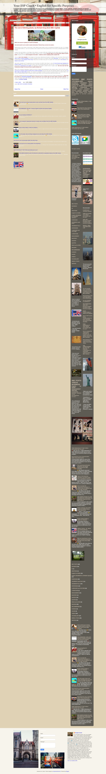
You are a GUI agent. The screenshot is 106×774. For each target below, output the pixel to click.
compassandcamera (57, 771)
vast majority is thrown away (27, 59)
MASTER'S (74, 95)
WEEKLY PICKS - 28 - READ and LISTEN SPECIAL (84, 529)
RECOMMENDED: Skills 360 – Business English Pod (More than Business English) (35, 108)
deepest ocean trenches (19, 60)
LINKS (52, 14)
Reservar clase (82, 43)
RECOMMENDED (75, 93)
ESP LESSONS (30, 14)
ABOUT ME (22, 14)
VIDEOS (57, 14)
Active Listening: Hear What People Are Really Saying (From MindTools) (84, 509)
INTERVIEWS (78, 91)
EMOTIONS (84, 93)
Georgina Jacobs (76, 148)
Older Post (65, 89)
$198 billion (56, 58)
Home (16, 14)
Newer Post (17, 89)
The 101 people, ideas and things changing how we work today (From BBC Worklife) (35, 134)
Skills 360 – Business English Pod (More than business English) (87, 221)
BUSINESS (46, 14)
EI (80, 93)
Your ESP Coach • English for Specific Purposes (44, 5)
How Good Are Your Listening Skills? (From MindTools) (29, 143)
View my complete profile (72, 760)
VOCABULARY (77, 81)
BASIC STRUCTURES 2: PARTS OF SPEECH (28, 127)
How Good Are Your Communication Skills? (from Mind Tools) (25, 140)
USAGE (85, 92)
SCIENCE (90, 91)
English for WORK (77, 86)
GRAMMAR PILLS (86, 83)
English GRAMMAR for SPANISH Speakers (76, 216)
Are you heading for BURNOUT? (25, 114)
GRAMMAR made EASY (77, 581)
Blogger (67, 771)
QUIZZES (85, 91)
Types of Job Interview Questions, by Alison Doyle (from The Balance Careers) (84, 477)
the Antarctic (63, 59)
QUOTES (90, 92)
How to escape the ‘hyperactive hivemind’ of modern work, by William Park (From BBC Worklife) (37, 121)
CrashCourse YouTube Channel (87, 210)
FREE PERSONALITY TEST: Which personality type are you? (26, 149)
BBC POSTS (20, 84)
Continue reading (23, 79)
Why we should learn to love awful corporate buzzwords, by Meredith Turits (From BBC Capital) (84, 540)
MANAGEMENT (88, 86)
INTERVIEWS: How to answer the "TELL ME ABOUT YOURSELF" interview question (87, 173)
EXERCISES (75, 84)
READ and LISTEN (77, 92)
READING (30, 84)
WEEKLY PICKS (86, 84)
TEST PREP (38, 14)
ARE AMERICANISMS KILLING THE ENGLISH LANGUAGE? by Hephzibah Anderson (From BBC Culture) (40, 153)
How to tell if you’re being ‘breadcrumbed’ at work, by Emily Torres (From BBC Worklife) (36, 102)
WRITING (74, 87)
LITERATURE (89, 93)
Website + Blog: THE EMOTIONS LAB (87, 226)
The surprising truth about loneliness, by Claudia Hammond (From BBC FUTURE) (83, 467)
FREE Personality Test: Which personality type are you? (76, 156)
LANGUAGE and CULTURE (76, 231)
